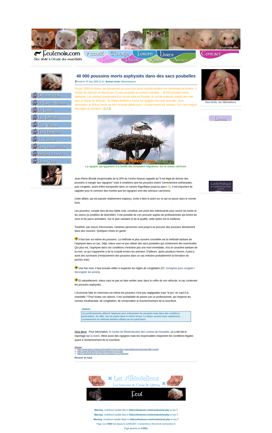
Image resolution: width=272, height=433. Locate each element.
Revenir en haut (83, 357)
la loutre (95, 335)
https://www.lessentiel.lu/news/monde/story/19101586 (100, 351)
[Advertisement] (136, 15)
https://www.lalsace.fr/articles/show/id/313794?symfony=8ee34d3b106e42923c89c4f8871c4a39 (118, 349)
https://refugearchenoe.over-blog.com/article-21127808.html (102, 354)
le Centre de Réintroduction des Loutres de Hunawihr (139, 331)
